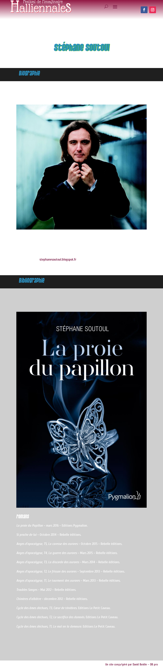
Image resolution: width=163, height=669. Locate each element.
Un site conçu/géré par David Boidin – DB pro (131, 664)
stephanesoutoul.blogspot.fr (57, 259)
